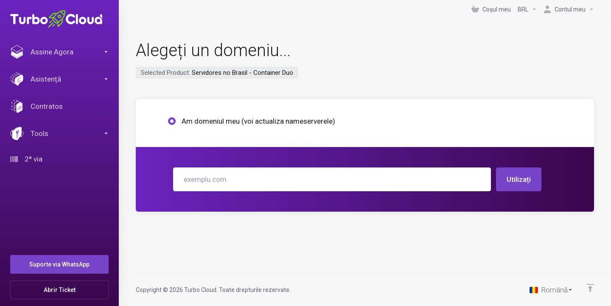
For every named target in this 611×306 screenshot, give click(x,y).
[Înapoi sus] (590, 287)
